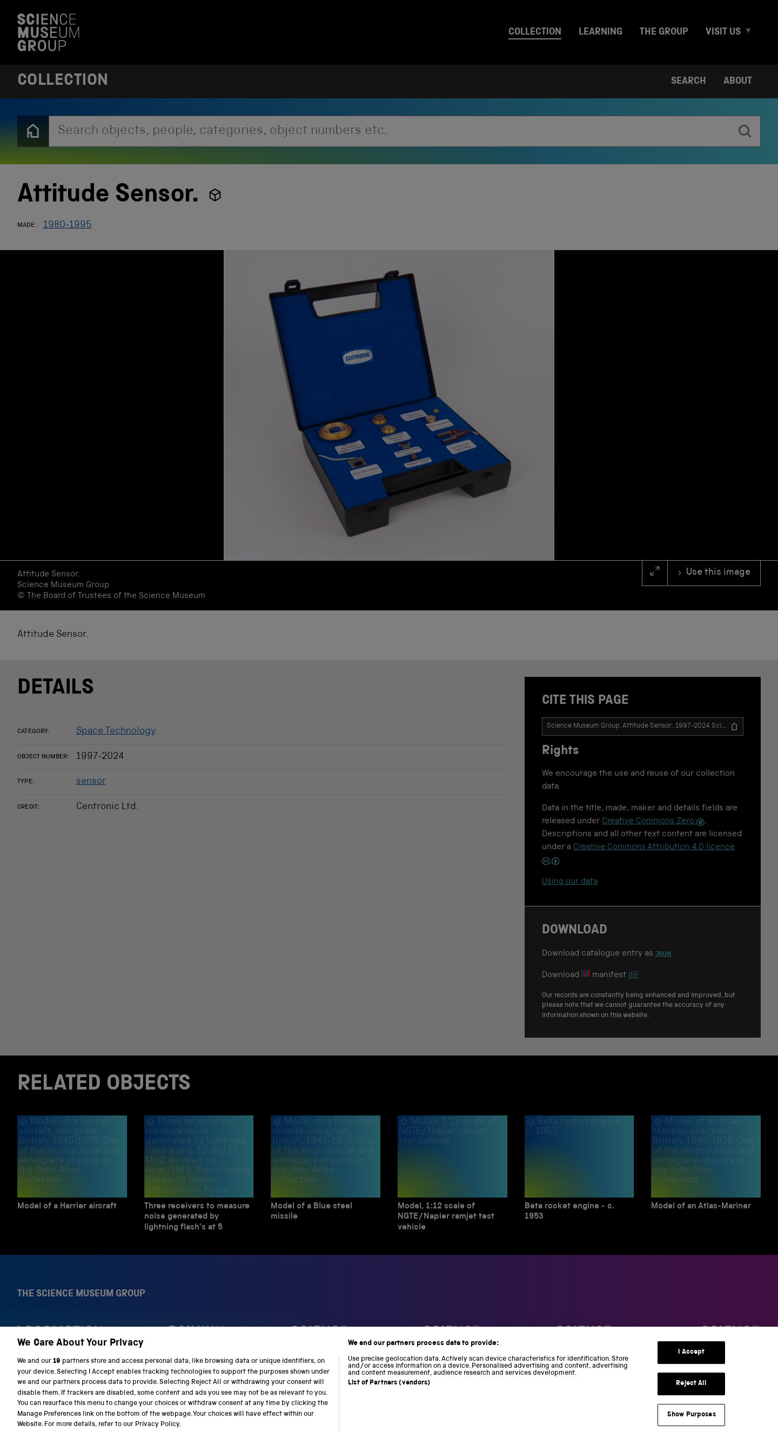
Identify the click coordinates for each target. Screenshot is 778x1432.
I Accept (691, 1359)
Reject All (691, 1390)
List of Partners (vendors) (389, 1390)
